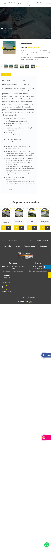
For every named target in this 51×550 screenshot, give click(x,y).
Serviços (12, 3)
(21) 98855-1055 (37, 269)
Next (15, 47)
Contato (18, 246)
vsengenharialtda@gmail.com (38, 271)
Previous (3, 47)
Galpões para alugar (29, 3)
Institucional (13, 240)
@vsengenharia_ (7, 281)
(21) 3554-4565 (37, 266)
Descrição (6, 74)
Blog (19, 3)
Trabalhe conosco (29, 246)
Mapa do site (43, 246)
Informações (39, 3)
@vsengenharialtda (7, 286)
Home (4, 28)
